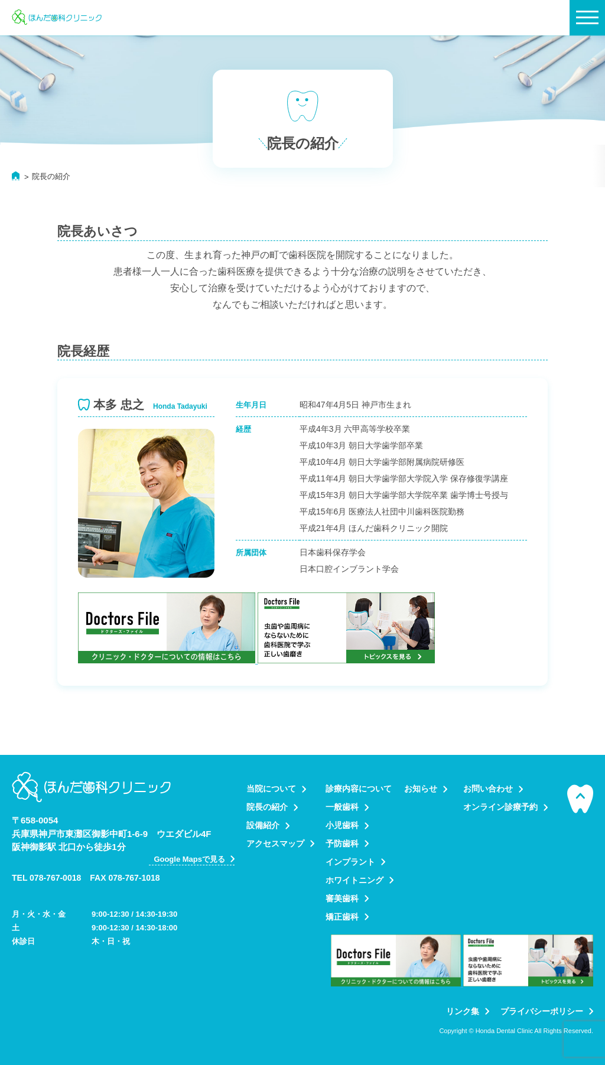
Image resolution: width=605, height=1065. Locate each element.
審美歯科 (342, 898)
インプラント (350, 862)
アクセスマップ (275, 843)
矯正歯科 (342, 916)
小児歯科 (342, 825)
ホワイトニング (354, 880)
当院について (271, 788)
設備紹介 (262, 825)
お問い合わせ (488, 788)
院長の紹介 (267, 807)
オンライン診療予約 (500, 807)
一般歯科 (342, 807)
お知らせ (420, 788)
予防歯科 (342, 843)
